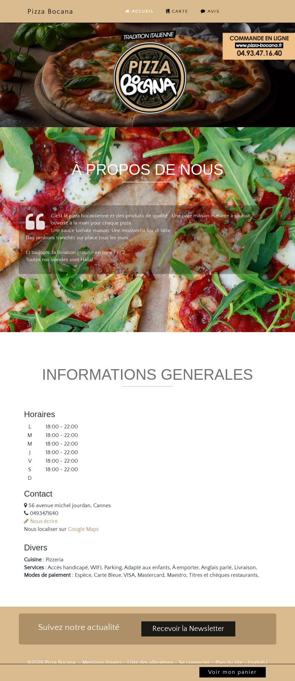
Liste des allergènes (150, 662)
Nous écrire (41, 521)
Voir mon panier (232, 672)
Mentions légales (102, 662)
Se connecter (194, 662)
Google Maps (83, 529)
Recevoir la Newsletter (188, 628)
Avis (210, 11)
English (256, 662)
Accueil (139, 11)
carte (177, 11)
